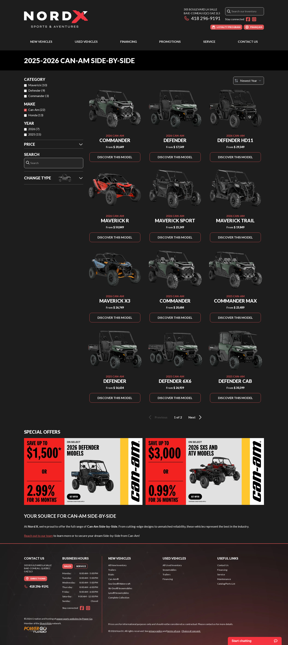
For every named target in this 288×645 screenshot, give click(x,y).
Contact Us (248, 41)
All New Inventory (117, 565)
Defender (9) (36, 90)
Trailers (112, 569)
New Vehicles (41, 41)
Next (195, 417)
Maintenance (224, 579)
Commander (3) (38, 96)
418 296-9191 (202, 18)
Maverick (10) (37, 85)
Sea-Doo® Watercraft (119, 583)
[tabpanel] (80, 587)
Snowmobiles (169, 569)
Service (209, 41)
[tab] (67, 566)
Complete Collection (118, 597)
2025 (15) (34, 134)
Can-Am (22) (36, 109)
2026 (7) (33, 129)
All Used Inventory (172, 565)
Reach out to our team (38, 535)
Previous (157, 417)
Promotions (170, 41)
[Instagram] (254, 19)
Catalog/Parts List (226, 583)
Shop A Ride (46, 623)
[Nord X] (56, 19)
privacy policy (155, 631)
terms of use (173, 631)
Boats (111, 574)
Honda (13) (35, 115)
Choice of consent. (191, 631)
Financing (128, 41)
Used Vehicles (86, 41)
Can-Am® (113, 579)
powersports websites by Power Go (74, 618)
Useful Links (227, 558)
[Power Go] (58, 630)
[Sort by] (248, 81)
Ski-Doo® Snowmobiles (120, 588)
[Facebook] (248, 19)
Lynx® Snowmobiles (118, 592)
